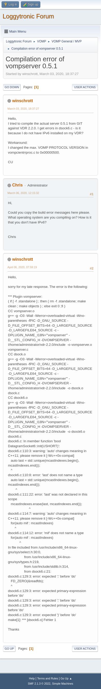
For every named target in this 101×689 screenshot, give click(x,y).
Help (32, 678)
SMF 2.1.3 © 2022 (39, 683)
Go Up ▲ (66, 678)
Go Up (9, 648)
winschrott (22, 101)
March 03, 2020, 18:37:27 (23, 108)
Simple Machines (62, 683)
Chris (17, 185)
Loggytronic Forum (28, 16)
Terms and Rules (47, 678)
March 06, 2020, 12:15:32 (23, 192)
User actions (85, 87)
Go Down (12, 87)
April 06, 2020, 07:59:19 (22, 267)
